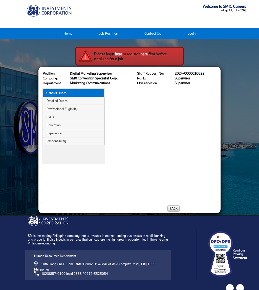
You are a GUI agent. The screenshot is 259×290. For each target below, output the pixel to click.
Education (54, 125)
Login (191, 33)
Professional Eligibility (62, 109)
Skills (50, 117)
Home (67, 33)
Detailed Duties (57, 100)
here (118, 53)
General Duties (56, 93)
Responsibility (56, 141)
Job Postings (108, 33)
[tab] (73, 93)
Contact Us (152, 33)
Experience (54, 133)
